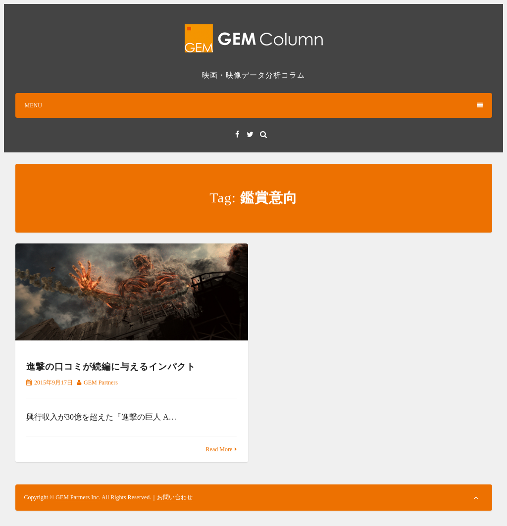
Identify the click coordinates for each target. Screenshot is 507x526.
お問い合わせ (175, 497)
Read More (219, 449)
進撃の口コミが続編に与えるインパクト (111, 367)
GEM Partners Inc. (77, 497)
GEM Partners (101, 382)
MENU (254, 105)
